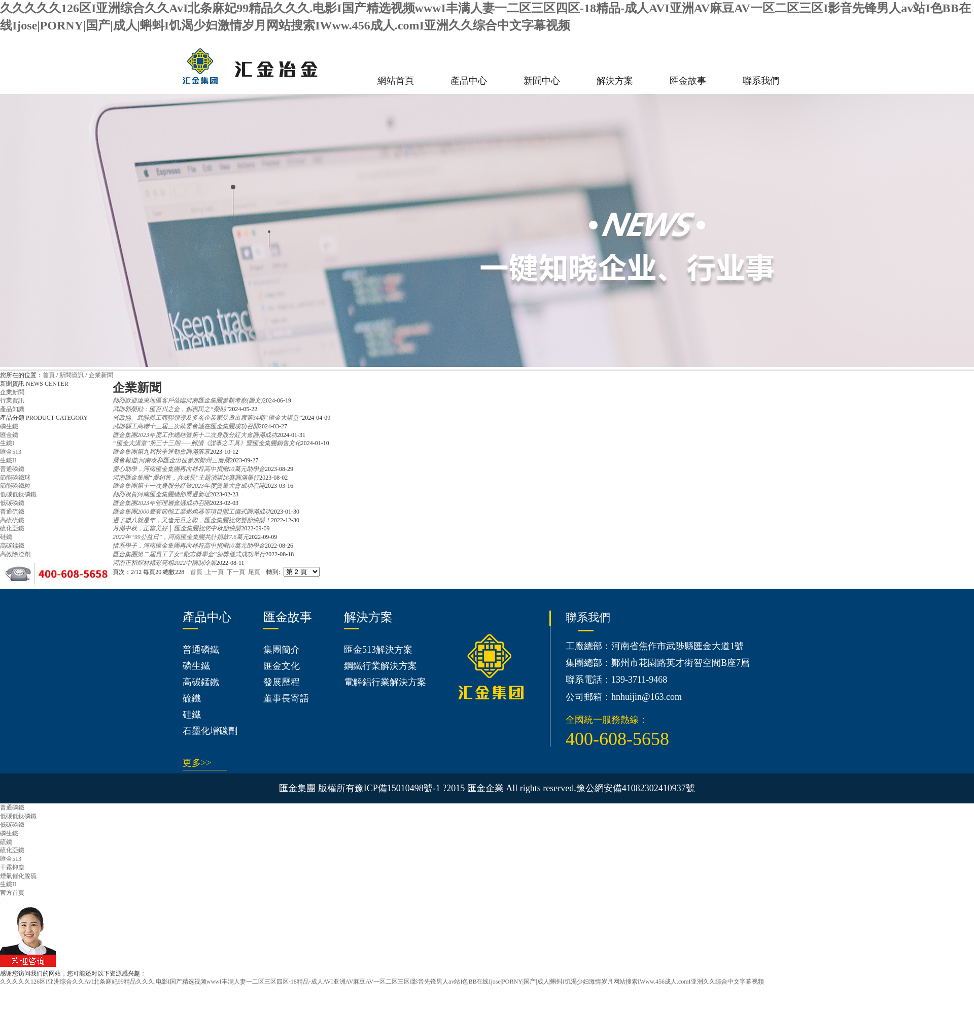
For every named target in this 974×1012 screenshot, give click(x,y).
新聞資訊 (71, 375)
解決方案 (615, 81)
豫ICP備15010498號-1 (397, 788)
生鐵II (8, 460)
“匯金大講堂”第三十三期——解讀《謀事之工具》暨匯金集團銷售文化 (207, 443)
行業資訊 (12, 400)
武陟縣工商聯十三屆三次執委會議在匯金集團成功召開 (186, 426)
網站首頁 (395, 81)
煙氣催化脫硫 (18, 876)
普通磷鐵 (12, 469)
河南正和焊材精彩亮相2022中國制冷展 (164, 562)
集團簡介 (281, 650)
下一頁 (236, 572)
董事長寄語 (286, 698)
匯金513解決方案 (378, 650)
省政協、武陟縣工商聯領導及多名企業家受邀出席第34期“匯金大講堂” (207, 417)
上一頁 (214, 572)
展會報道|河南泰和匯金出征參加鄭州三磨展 (171, 460)
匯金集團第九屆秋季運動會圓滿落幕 (161, 451)
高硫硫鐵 (12, 520)
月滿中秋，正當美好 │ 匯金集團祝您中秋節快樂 (177, 528)
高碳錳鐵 (12, 545)
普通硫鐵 (12, 511)
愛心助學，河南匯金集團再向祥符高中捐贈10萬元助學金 (189, 469)
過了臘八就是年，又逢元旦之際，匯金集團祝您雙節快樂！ (192, 520)
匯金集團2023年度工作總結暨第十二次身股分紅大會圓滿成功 (195, 434)
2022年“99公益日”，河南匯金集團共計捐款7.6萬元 (181, 537)
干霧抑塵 (12, 867)
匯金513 (10, 451)
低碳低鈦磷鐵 (18, 494)
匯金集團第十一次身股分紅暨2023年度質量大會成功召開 (189, 485)
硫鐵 (192, 698)
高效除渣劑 (15, 554)
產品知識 (12, 409)
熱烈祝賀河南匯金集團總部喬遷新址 (161, 494)
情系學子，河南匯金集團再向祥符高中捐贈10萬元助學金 (189, 545)
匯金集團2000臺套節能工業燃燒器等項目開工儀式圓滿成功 (192, 511)
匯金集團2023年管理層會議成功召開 (161, 503)
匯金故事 (688, 81)
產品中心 (468, 81)
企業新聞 (101, 375)
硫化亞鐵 (12, 528)
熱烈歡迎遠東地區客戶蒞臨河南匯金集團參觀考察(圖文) (188, 400)
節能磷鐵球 (15, 477)
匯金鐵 (9, 434)
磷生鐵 (9, 426)
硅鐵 (6, 537)
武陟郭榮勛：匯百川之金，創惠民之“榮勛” (171, 409)
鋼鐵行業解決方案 (380, 666)
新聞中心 (542, 81)
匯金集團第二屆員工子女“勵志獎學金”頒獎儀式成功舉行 (189, 554)
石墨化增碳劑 (210, 731)
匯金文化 (281, 666)
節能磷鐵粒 (15, 485)
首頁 (49, 375)
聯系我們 (761, 81)
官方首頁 (12, 892)
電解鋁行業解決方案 (385, 682)
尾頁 (254, 572)
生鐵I (7, 443)
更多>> (197, 763)
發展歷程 (281, 682)
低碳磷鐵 (12, 503)
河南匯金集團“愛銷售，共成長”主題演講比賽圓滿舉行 (186, 477)
